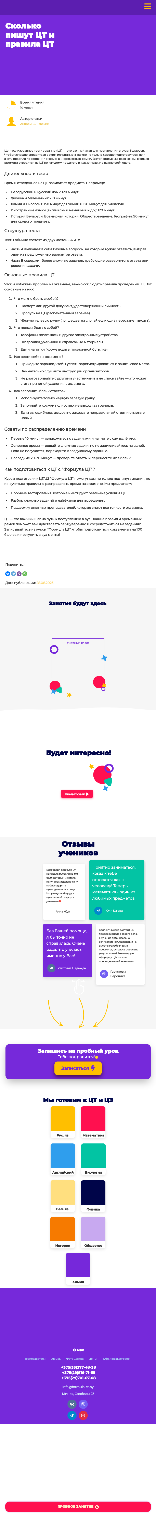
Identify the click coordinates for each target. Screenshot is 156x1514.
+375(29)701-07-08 (79, 1378)
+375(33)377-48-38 (78, 1367)
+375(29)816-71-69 (78, 1373)
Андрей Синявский (34, 124)
